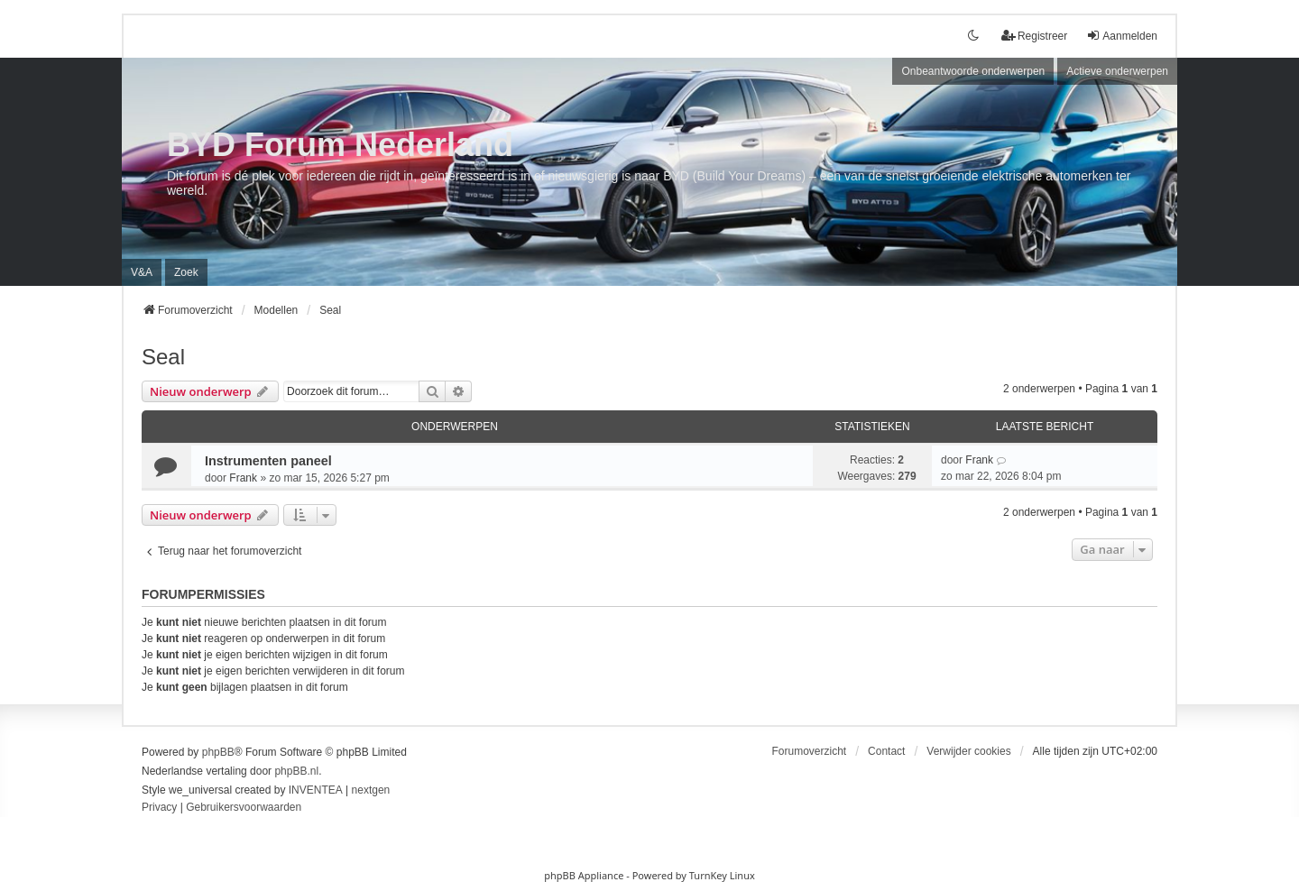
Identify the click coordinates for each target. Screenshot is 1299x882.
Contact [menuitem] (886, 751)
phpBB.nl (296, 771)
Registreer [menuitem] (1034, 35)
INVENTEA (316, 790)
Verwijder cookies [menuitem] (968, 751)
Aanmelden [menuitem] (1121, 35)
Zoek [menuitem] (186, 272)
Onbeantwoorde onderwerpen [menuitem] (973, 71)
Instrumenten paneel (268, 461)
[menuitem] (159, 808)
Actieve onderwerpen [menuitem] (1117, 71)
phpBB (218, 752)
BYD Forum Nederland (340, 144)
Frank (243, 478)
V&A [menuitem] (141, 272)
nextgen (371, 790)
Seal (163, 357)
